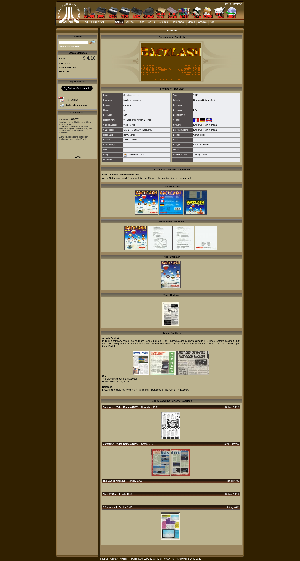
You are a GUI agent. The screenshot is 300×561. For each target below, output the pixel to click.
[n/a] (195, 110)
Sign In (227, 4)
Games (119, 22)
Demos (140, 22)
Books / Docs (178, 22)
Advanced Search (69, 46)
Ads (212, 22)
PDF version (72, 99)
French (204, 125)
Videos (191, 22)
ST (194, 145)
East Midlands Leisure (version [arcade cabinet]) (167, 178)
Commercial (199, 135)
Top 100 (151, 22)
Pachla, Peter (144, 120)
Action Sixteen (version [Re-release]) (120, 178)
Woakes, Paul (129, 120)
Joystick (127, 105)
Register (237, 4)
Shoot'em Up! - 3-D (132, 95)
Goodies (202, 22)
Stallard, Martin (130, 130)
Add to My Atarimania (76, 105)
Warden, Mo (129, 125)
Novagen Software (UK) (204, 100)
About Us (103, 559)
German (213, 125)
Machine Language (132, 100)
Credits (123, 559)
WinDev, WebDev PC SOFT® (159, 559)
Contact (114, 559)
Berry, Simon (129, 135)
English (196, 125)
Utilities (130, 22)
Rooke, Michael (130, 140)
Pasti (142, 154)
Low (125, 115)
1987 (195, 95)
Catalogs (163, 22)
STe (199, 145)
